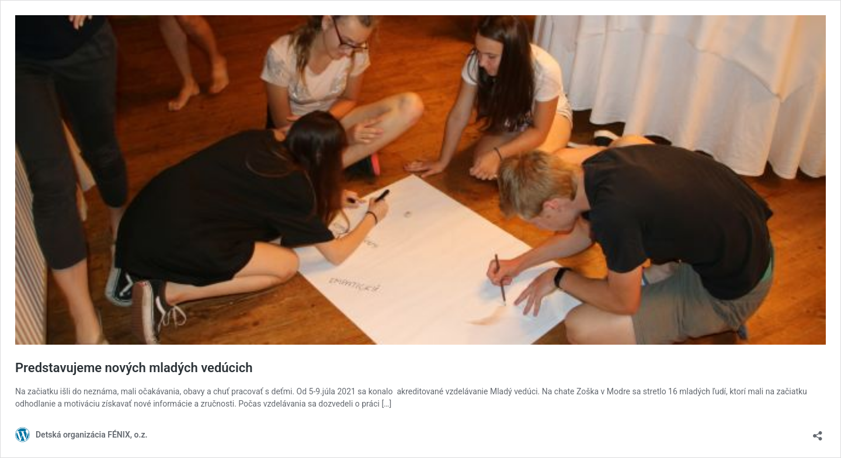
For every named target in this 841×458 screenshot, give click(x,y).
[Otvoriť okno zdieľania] (817, 432)
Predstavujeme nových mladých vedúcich (134, 367)
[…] (386, 403)
